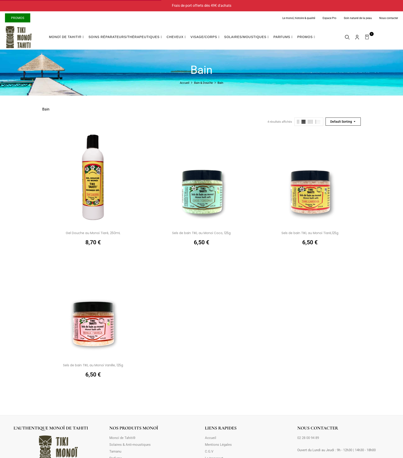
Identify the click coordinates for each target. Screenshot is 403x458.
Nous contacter (388, 18)
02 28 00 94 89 (308, 438)
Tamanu (115, 451)
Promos (17, 18)
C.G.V (209, 451)
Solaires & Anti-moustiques (130, 445)
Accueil (184, 82)
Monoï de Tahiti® (122, 438)
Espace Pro (329, 18)
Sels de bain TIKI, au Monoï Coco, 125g (201, 233)
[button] (367, 37)
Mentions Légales (218, 445)
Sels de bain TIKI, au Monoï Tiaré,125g (309, 233)
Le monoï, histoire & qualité (298, 18)
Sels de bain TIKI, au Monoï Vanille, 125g (93, 365)
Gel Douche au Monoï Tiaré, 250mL (93, 233)
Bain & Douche (203, 82)
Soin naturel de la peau (358, 18)
